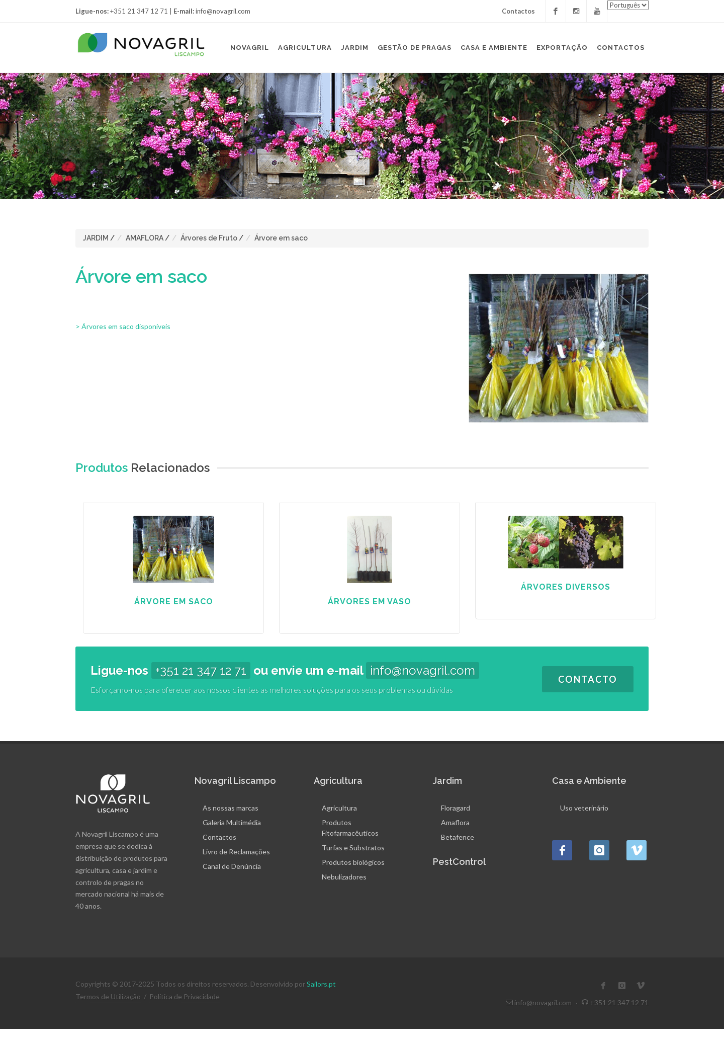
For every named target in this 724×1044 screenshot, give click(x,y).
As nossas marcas (230, 808)
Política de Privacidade (184, 996)
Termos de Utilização (108, 996)
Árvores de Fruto (208, 238)
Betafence (457, 837)
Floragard (455, 808)
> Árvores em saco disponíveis (122, 326)
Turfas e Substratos (353, 847)
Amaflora (455, 822)
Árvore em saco (281, 238)
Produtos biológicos (353, 862)
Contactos (518, 11)
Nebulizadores (344, 876)
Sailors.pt (321, 984)
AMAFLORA (144, 238)
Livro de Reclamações (236, 851)
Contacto (587, 679)
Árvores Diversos (565, 587)
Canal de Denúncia (232, 866)
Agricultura (339, 808)
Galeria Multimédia (232, 822)
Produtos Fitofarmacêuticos (350, 827)
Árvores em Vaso (369, 601)
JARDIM (96, 238)
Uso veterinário (584, 808)
